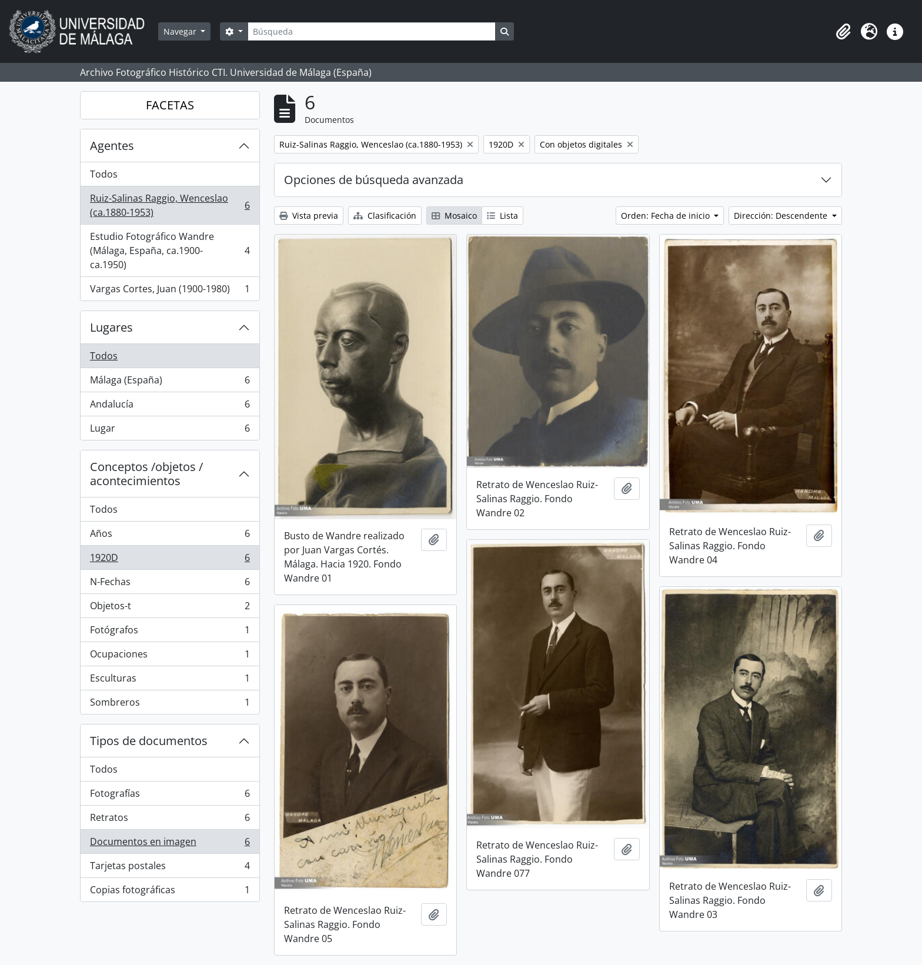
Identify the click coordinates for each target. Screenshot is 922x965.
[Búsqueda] (372, 31)
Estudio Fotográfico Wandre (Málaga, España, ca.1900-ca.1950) (169, 250)
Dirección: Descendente (782, 215)
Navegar (181, 31)
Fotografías (169, 796)
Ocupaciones (169, 656)
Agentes (112, 145)
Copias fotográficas (169, 892)
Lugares (111, 327)
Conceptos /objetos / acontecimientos (146, 474)
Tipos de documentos (149, 741)
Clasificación (384, 215)
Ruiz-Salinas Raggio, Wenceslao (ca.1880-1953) (169, 205)
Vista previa (308, 215)
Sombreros (169, 704)
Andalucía (169, 406)
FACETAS (170, 105)
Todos (104, 174)
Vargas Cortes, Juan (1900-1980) (169, 291)
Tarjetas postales (169, 868)
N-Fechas (169, 584)
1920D (169, 560)
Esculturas (169, 680)
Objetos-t (169, 608)
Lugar (169, 430)
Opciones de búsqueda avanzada (373, 180)
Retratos (169, 820)
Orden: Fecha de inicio (666, 215)
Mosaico (454, 215)
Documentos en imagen (169, 844)
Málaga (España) (169, 382)
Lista (502, 215)
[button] (843, 32)
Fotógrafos (169, 632)
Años (169, 536)
